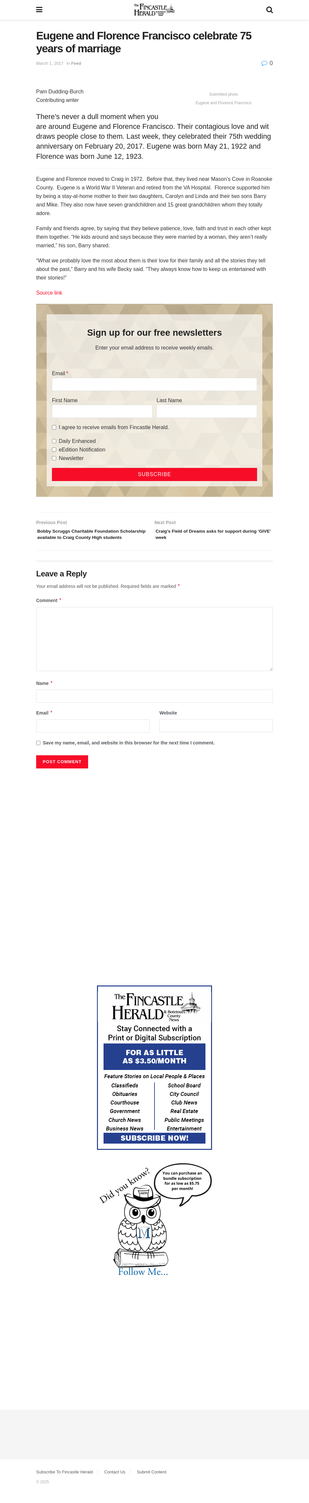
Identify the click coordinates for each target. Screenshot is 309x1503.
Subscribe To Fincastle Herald (64, 1482)
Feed (76, 63)
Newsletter (71, 458)
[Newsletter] (54, 458)
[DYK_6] (154, 1231)
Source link (49, 293)
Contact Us (114, 1482)
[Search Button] (269, 10)
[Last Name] (206, 411)
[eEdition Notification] (54, 450)
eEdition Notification (82, 449)
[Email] (154, 384)
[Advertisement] (154, 832)
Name (44, 694)
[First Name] (102, 411)
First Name (65, 400)
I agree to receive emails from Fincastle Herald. (114, 427)
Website (168, 724)
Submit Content (151, 1482)
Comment (49, 611)
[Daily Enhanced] (54, 441)
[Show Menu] (39, 10)
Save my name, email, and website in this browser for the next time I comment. (129, 753)
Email (58, 373)
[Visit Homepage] (154, 9)
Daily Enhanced (77, 441)
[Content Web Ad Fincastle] (154, 1078)
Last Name (169, 400)
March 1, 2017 (49, 63)
